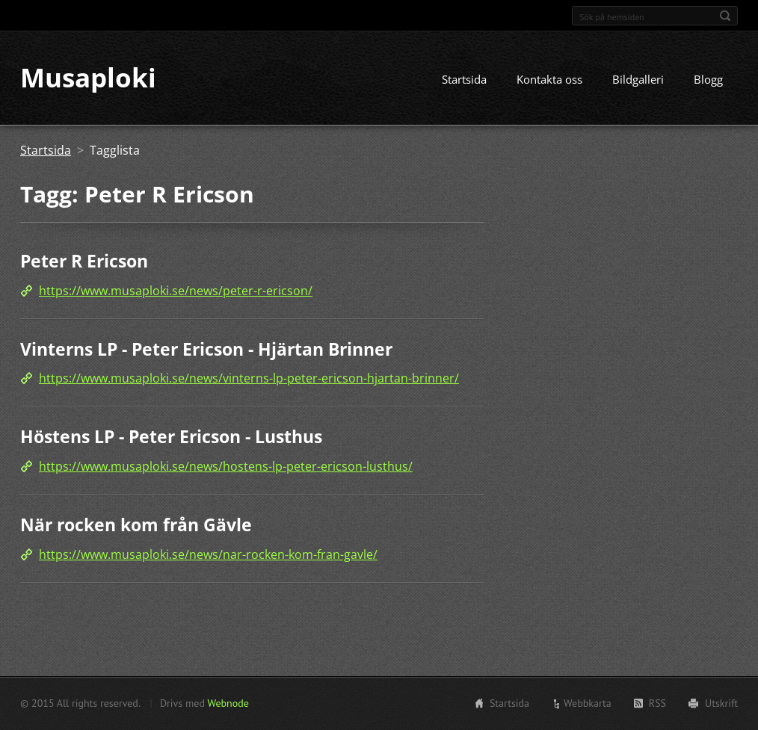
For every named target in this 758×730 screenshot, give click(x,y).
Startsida (464, 79)
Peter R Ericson (84, 261)
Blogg (708, 79)
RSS (657, 703)
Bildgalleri (638, 79)
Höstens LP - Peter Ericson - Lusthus (171, 437)
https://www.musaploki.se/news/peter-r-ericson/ (175, 290)
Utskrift (721, 703)
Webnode (227, 703)
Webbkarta (587, 703)
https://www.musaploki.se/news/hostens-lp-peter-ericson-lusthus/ (226, 466)
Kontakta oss (549, 79)
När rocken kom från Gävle (136, 524)
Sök (725, 15)
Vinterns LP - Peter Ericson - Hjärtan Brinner (206, 349)
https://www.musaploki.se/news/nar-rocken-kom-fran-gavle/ (208, 554)
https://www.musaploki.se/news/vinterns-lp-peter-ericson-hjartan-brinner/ (249, 379)
